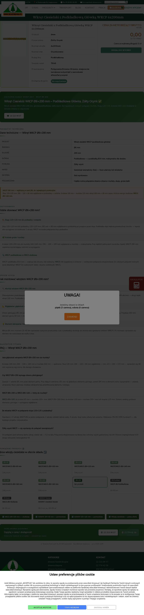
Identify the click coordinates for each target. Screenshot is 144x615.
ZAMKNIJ (72, 316)
